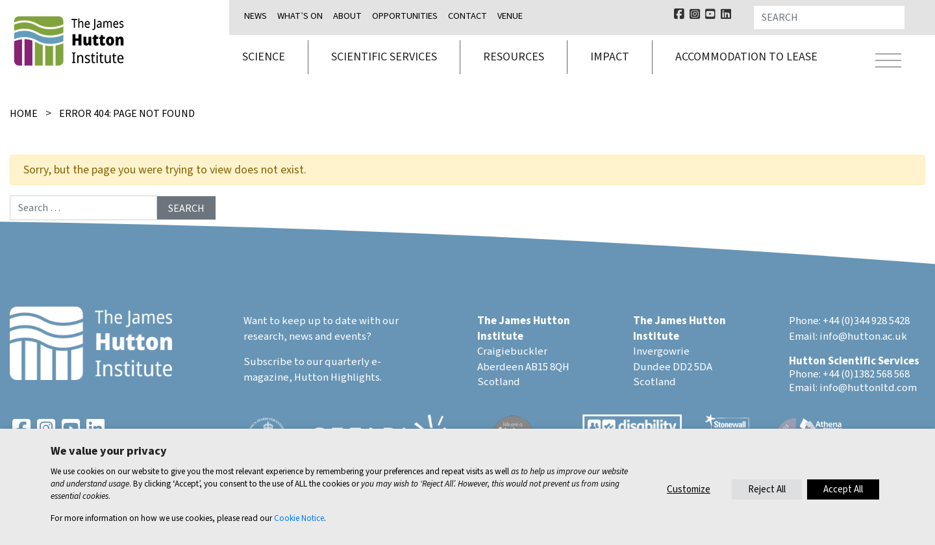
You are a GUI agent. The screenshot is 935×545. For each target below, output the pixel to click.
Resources (513, 57)
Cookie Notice (299, 518)
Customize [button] (688, 489)
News (255, 16)
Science (263, 57)
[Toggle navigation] (888, 62)
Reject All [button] (767, 489)
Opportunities (405, 16)
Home (24, 114)
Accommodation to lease (746, 57)
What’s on (300, 16)
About (347, 16)
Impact (609, 57)
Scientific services (384, 57)
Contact (467, 16)
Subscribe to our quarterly (306, 362)
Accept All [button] (843, 489)
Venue (510, 16)
